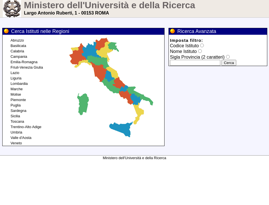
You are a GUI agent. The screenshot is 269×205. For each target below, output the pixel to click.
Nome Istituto (183, 51)
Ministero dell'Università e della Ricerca (109, 5)
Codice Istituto (184, 45)
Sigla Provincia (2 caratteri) (197, 57)
